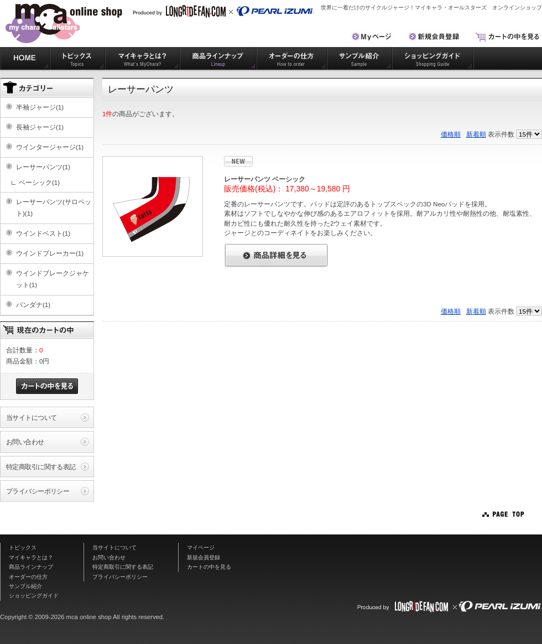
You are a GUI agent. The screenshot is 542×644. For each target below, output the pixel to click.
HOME (25, 58)
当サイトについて (31, 417)
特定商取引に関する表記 (41, 466)
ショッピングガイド (433, 58)
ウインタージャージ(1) (50, 146)
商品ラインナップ (218, 58)
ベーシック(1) (39, 182)
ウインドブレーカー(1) (50, 253)
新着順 (476, 134)
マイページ (201, 547)
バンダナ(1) (33, 304)
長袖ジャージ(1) (40, 127)
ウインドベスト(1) (43, 233)
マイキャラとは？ (142, 58)
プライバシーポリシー (37, 491)
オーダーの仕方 (292, 58)
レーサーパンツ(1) (43, 166)
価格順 (451, 134)
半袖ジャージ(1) (40, 107)
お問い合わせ (25, 441)
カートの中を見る (209, 567)
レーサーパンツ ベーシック (264, 179)
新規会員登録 (203, 557)
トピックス (77, 58)
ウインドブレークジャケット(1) (52, 278)
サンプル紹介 (359, 58)
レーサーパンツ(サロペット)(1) (53, 207)
